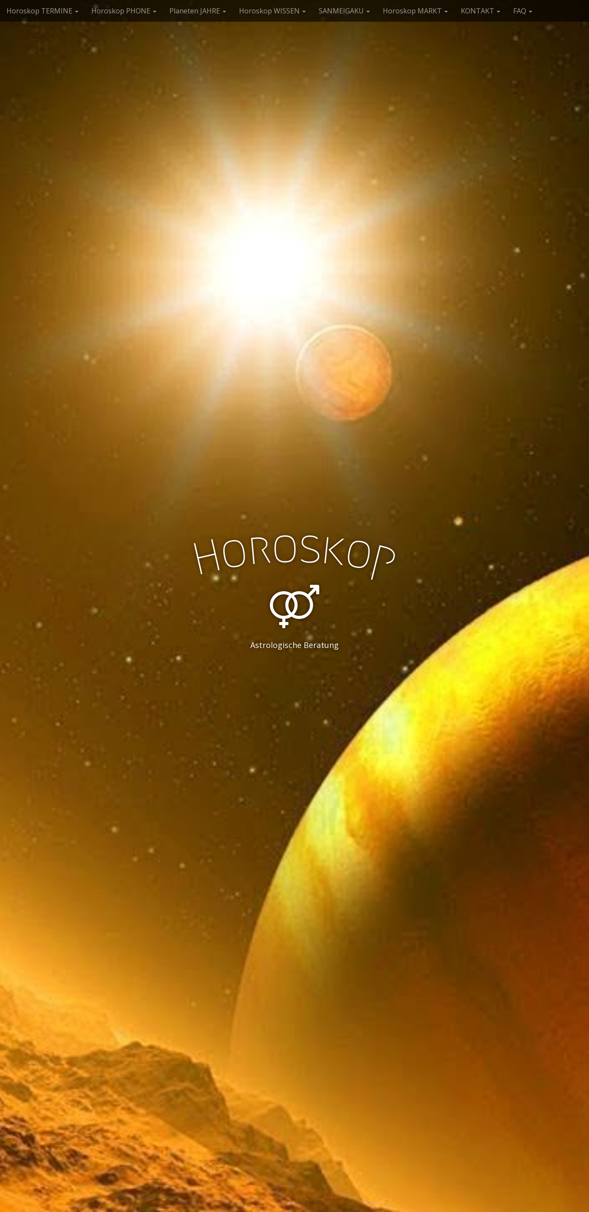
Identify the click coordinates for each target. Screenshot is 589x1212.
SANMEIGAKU (344, 11)
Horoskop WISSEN (272, 11)
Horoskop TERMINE (42, 11)
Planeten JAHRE (197, 11)
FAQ (522, 11)
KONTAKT (480, 11)
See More (294, 680)
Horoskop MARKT (415, 11)
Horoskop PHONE (123, 11)
